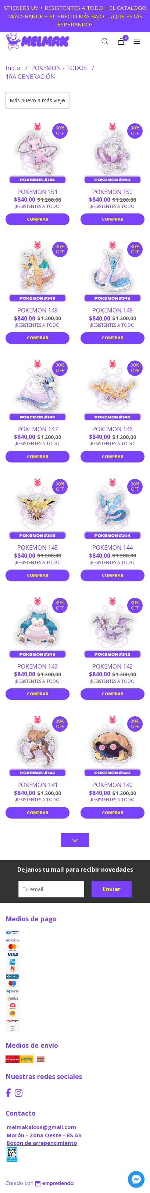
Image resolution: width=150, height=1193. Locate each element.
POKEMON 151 (37, 192)
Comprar (38, 219)
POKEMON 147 (37, 429)
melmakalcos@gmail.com (41, 1127)
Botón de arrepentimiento (42, 1142)
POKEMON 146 (112, 429)
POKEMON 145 (37, 548)
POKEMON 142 (112, 666)
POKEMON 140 (112, 785)
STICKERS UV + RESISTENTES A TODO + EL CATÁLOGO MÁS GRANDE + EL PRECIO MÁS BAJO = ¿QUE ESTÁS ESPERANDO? (75, 16)
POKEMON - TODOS (59, 68)
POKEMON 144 (112, 548)
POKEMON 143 (37, 666)
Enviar (112, 889)
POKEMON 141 (37, 785)
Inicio (14, 68)
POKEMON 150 (112, 192)
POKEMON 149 (37, 310)
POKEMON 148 (112, 310)
